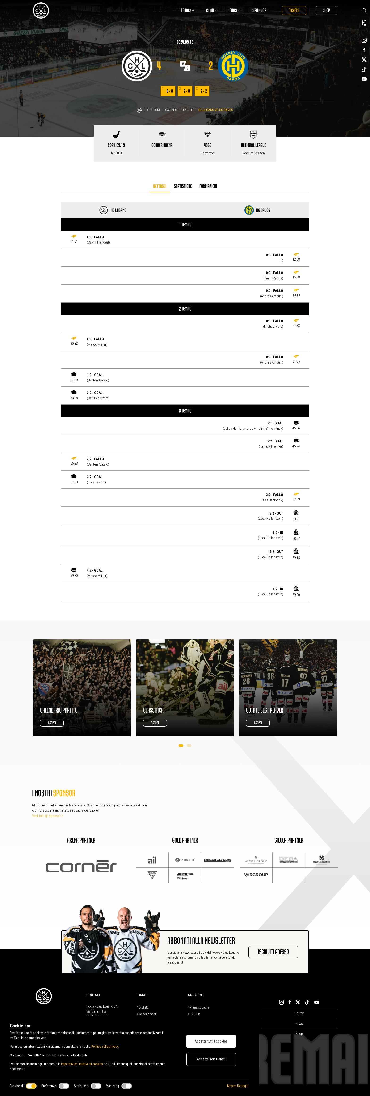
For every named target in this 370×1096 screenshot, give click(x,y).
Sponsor (260, 10)
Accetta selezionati (211, 1059)
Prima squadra (198, 1007)
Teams (187, 10)
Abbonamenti (147, 1014)
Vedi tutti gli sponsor (47, 816)
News (299, 1024)
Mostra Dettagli (238, 1086)
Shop (326, 10)
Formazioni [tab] (208, 186)
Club (211, 10)
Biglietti (143, 1007)
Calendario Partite (179, 110)
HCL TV (299, 1014)
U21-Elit (194, 1014)
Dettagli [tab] (159, 186)
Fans (234, 10)
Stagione (154, 110)
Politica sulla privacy (104, 1046)
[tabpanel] (185, 401)
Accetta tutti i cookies (211, 1041)
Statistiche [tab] (183, 186)
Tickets (294, 10)
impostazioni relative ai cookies (82, 1064)
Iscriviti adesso (273, 952)
